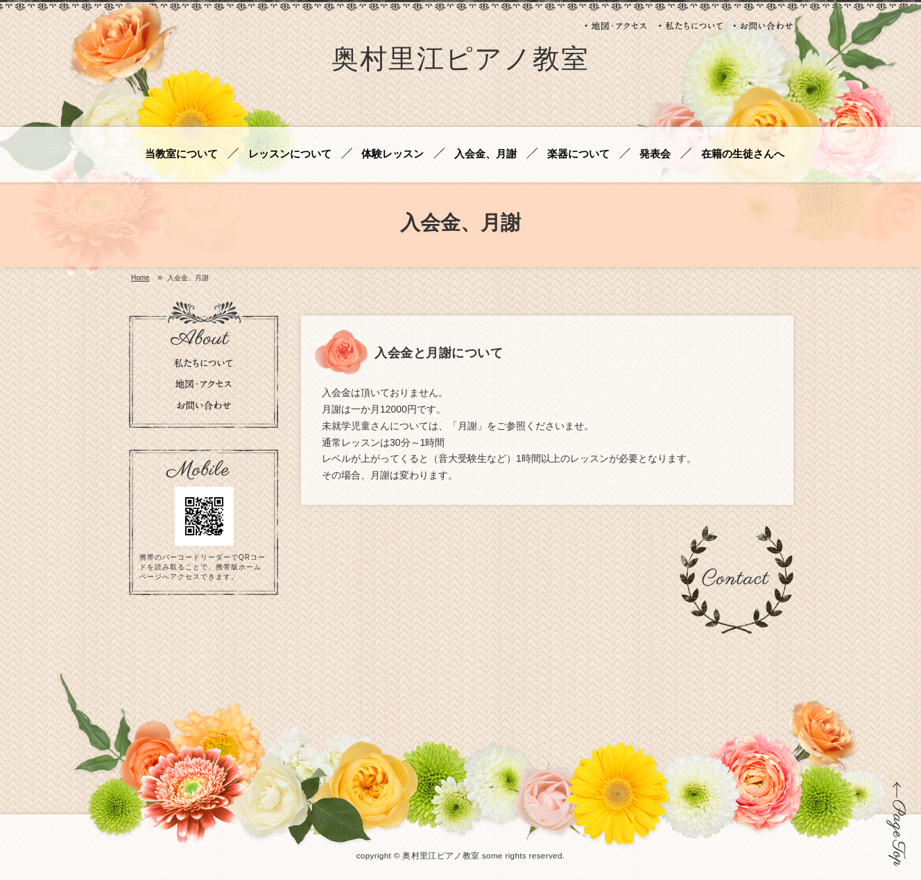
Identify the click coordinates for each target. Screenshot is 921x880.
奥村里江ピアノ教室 (460, 61)
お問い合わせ (763, 26)
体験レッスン (392, 154)
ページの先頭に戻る (896, 824)
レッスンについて (290, 154)
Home (140, 278)
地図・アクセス (616, 26)
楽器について (578, 154)
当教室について (181, 154)
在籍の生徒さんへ (742, 154)
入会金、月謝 (485, 154)
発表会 (655, 154)
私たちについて (691, 26)
